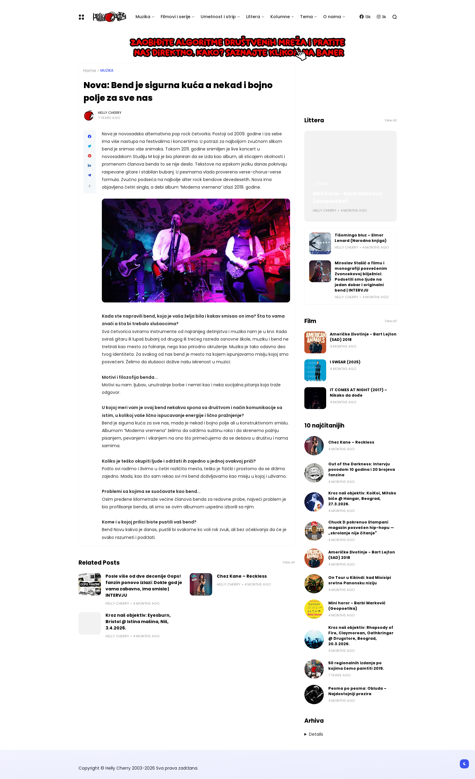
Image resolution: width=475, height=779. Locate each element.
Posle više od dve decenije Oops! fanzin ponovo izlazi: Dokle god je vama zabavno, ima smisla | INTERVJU (143, 585)
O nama (332, 17)
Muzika (142, 17)
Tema (306, 17)
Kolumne (280, 17)
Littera (253, 17)
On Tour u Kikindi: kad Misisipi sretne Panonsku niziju (359, 580)
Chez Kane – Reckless (242, 576)
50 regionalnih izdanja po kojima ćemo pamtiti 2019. (356, 665)
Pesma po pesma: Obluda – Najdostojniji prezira (357, 691)
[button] (89, 186)
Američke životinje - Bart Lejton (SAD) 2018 (363, 337)
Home (89, 71)
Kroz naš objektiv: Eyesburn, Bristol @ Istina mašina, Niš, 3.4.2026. (138, 621)
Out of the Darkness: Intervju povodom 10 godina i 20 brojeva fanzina (361, 469)
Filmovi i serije (175, 17)
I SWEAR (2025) (345, 362)
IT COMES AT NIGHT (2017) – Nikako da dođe (358, 392)
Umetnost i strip (218, 17)
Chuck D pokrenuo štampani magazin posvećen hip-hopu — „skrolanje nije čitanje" (361, 528)
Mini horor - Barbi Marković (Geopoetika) (348, 197)
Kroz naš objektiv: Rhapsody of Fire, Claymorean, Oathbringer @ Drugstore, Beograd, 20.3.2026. (360, 635)
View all (289, 562)
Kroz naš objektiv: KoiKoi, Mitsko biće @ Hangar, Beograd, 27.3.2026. (362, 498)
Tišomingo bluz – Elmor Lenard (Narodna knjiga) (360, 238)
